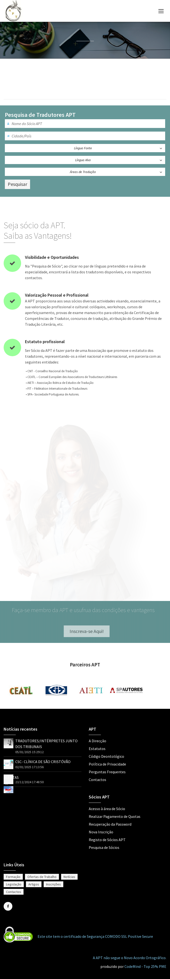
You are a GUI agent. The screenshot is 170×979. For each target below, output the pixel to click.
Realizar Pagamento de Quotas (114, 816)
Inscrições (53, 884)
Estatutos (97, 748)
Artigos (33, 884)
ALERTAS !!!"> (11, 783)
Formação (13, 877)
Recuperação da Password (110, 824)
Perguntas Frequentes (107, 771)
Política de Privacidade (107, 764)
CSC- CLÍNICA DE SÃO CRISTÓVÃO (43, 761)
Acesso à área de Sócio (107, 808)
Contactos (97, 779)
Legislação (13, 884)
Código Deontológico (106, 756)
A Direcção (97, 740)
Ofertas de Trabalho (42, 877)
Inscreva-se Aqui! (88, 631)
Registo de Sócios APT (107, 839)
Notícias (69, 877)
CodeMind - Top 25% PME (145, 966)
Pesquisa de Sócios (104, 847)
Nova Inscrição (101, 831)
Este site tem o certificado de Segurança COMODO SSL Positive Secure (95, 936)
